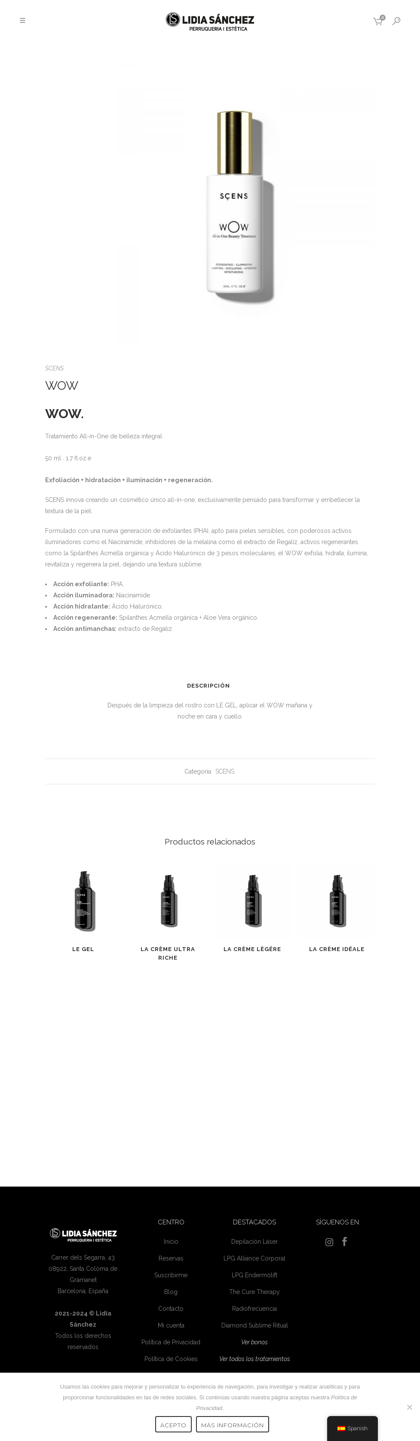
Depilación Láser (254, 1241)
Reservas (171, 1258)
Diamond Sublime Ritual (254, 1325)
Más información (232, 1425)
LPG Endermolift (254, 1275)
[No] (409, 1407)
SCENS (54, 368)
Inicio (171, 1241)
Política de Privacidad (170, 1342)
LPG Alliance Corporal (254, 1258)
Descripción (208, 685)
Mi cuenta (171, 1325)
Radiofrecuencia (254, 1308)
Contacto (171, 1308)
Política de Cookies (171, 1358)
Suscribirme (170, 1275)
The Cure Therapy (254, 1291)
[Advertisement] (210, 1071)
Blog (171, 1291)
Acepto (173, 1425)
